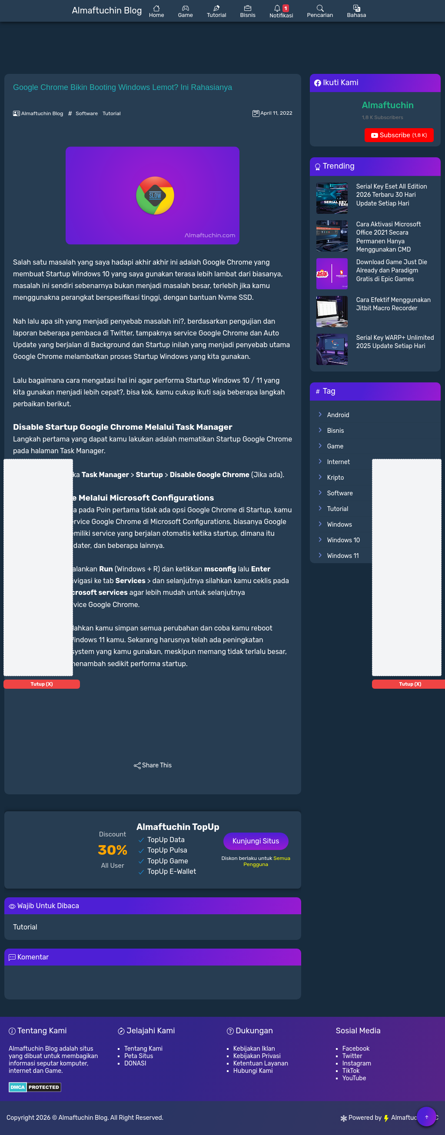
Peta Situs (138, 1056)
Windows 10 (343, 540)
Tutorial (112, 113)
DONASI (135, 1063)
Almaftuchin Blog (82, 1118)
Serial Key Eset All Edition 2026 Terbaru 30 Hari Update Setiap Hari (391, 195)
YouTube (354, 1078)
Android (338, 415)
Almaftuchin (388, 105)
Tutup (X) (42, 684)
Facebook (356, 1048)
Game (335, 446)
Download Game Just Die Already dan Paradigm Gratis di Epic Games (391, 271)
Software (87, 113)
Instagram (356, 1063)
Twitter (352, 1056)
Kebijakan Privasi (257, 1056)
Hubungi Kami (253, 1071)
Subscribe (399, 135)
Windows (339, 524)
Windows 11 (343, 556)
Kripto (335, 477)
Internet (338, 462)
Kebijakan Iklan (254, 1048)
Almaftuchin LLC (410, 1118)
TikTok (351, 1071)
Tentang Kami (143, 1048)
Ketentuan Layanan (260, 1063)
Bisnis (335, 431)
